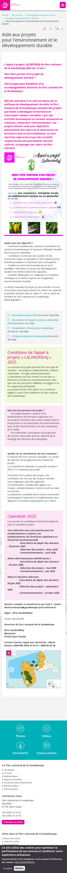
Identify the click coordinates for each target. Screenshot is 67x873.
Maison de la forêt (12, 838)
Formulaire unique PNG (24, 315)
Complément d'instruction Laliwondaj (32, 328)
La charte (8, 773)
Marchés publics (11, 785)
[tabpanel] (33, 670)
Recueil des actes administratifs (18, 782)
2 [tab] (56, 686)
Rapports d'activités (13, 779)
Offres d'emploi (11, 789)
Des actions (17, 15)
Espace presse (47, 753)
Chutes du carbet (11, 841)
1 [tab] (53, 686)
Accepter (7, 868)
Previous (11, 670)
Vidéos (46, 736)
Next (55, 670)
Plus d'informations (25, 862)
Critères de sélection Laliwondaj (29, 336)
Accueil (5, 15)
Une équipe (9, 770)
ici (21, 299)
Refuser (19, 868)
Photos (20, 736)
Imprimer (44, 28)
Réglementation (11, 776)
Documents (20, 753)
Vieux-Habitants (11, 844)
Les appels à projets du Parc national (21, 18)
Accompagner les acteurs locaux (40, 15)
